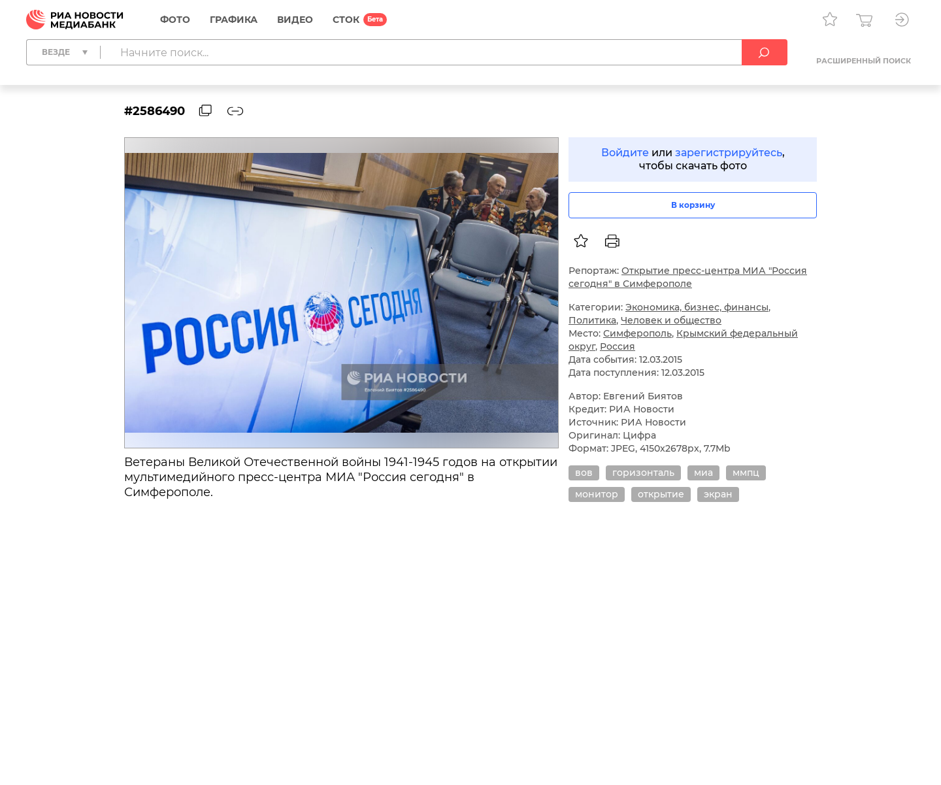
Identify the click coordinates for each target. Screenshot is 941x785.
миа (703, 472)
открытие (661, 494)
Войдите (625, 152)
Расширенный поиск (863, 60)
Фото (175, 19)
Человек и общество (671, 320)
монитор (596, 494)
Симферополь (637, 333)
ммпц (746, 472)
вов (584, 472)
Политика (592, 320)
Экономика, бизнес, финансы (696, 307)
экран (718, 494)
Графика (233, 19)
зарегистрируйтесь (728, 152)
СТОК (346, 19)
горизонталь (643, 472)
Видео (295, 19)
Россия (617, 346)
